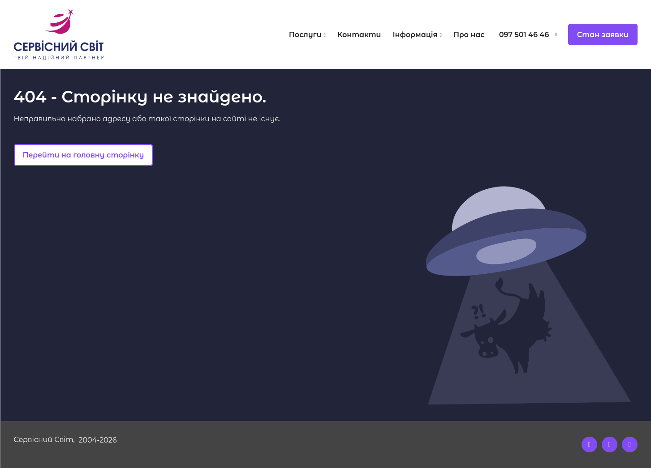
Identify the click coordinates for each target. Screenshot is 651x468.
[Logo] (92, 34)
